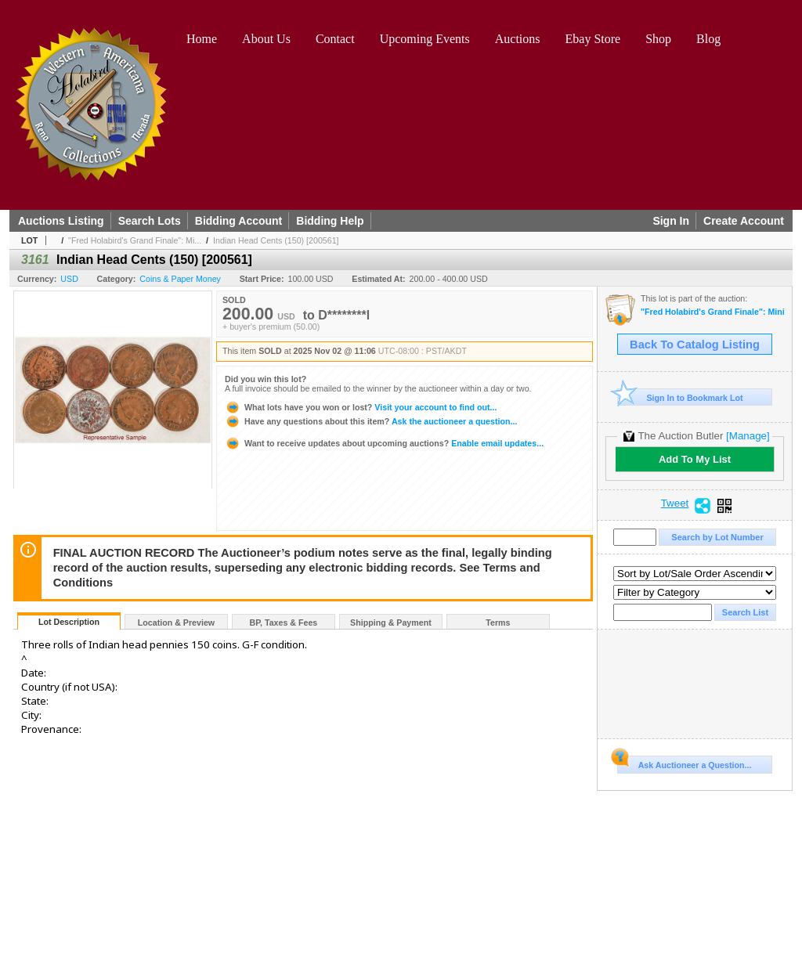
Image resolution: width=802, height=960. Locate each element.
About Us (266, 38)
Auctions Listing (61, 221)
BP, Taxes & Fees (284, 622)
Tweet (675, 503)
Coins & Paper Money (180, 278)
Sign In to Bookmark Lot (680, 397)
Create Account (743, 221)
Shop (658, 38)
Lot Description (68, 621)
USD (69, 278)
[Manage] (747, 436)
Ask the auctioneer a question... (371, 421)
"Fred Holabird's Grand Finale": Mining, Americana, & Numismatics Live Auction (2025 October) (712, 312)
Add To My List (695, 459)
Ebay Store (593, 38)
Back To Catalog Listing (695, 344)
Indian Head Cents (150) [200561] (276, 240)
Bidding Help (329, 221)
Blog (708, 38)
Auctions (517, 38)
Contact (335, 38)
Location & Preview (176, 622)
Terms (498, 622)
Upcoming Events (425, 38)
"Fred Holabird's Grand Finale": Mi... (134, 240)
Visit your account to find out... (361, 407)
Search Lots (149, 221)
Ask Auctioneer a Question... (684, 763)
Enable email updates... (384, 443)
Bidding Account (238, 221)
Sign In (670, 221)
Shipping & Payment (391, 622)
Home (201, 38)
